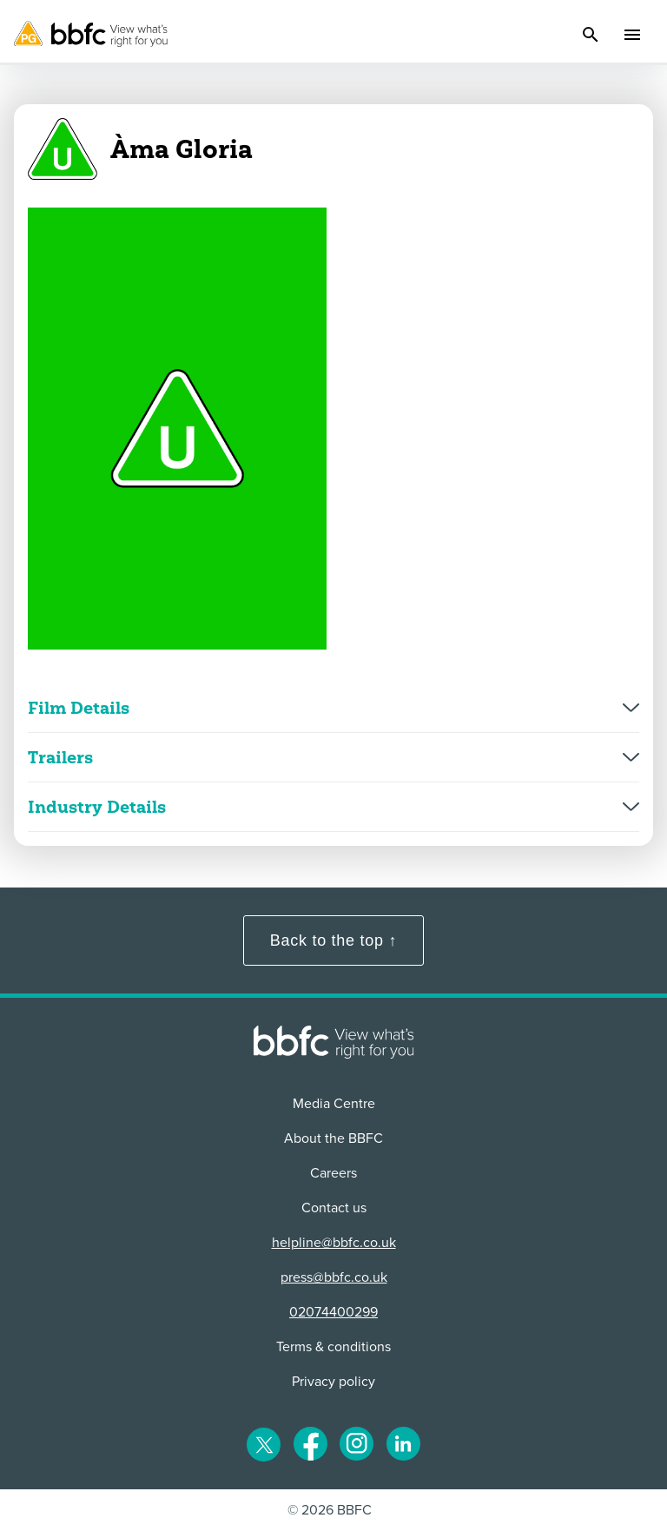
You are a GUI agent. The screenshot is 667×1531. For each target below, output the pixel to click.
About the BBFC (333, 1138)
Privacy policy (333, 1381)
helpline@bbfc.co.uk (334, 1242)
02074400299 (333, 1312)
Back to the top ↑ (333, 940)
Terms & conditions (333, 1347)
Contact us (334, 1208)
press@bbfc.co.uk (334, 1277)
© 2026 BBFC (329, 1510)
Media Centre (334, 1103)
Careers (333, 1173)
